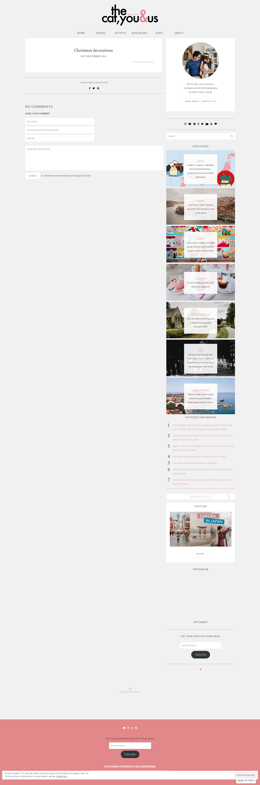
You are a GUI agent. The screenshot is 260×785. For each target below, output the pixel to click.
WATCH (200, 554)
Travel (101, 33)
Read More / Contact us (200, 101)
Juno (159, 33)
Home (81, 33)
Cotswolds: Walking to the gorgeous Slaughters (195, 463)
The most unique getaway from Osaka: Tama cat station (199, 456)
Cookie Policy (61, 776)
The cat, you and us (145, 62)
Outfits (120, 33)
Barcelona (140, 33)
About (179, 33)
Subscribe (200, 654)
